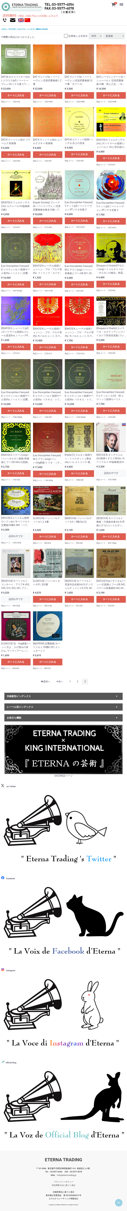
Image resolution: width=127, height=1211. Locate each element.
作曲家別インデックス (19, 696)
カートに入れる (15, 95)
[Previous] (60, 682)
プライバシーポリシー (63, 1182)
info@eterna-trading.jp (66, 1175)
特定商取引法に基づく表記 (63, 1185)
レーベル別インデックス (20, 707)
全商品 (4, 29)
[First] (46, 682)
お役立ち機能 (14, 717)
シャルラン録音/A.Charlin (37, 29)
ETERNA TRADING (63, 1159)
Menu (122, 3)
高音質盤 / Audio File (16, 29)
